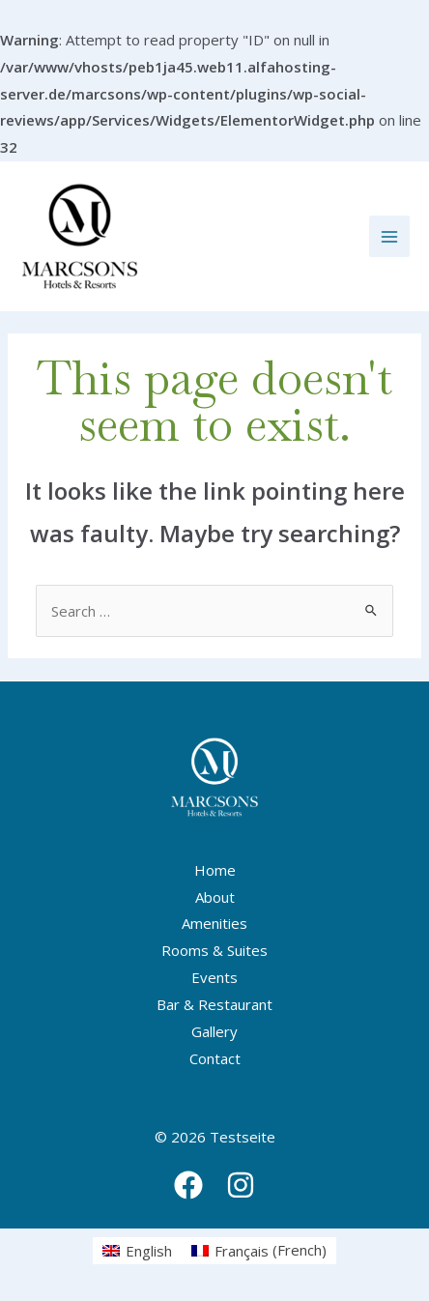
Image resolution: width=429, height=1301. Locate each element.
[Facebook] (188, 1185)
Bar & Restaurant (214, 1004)
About (215, 897)
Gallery (214, 1031)
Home (215, 870)
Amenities (214, 923)
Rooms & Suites (214, 950)
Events (214, 977)
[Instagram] (240, 1185)
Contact (215, 1058)
